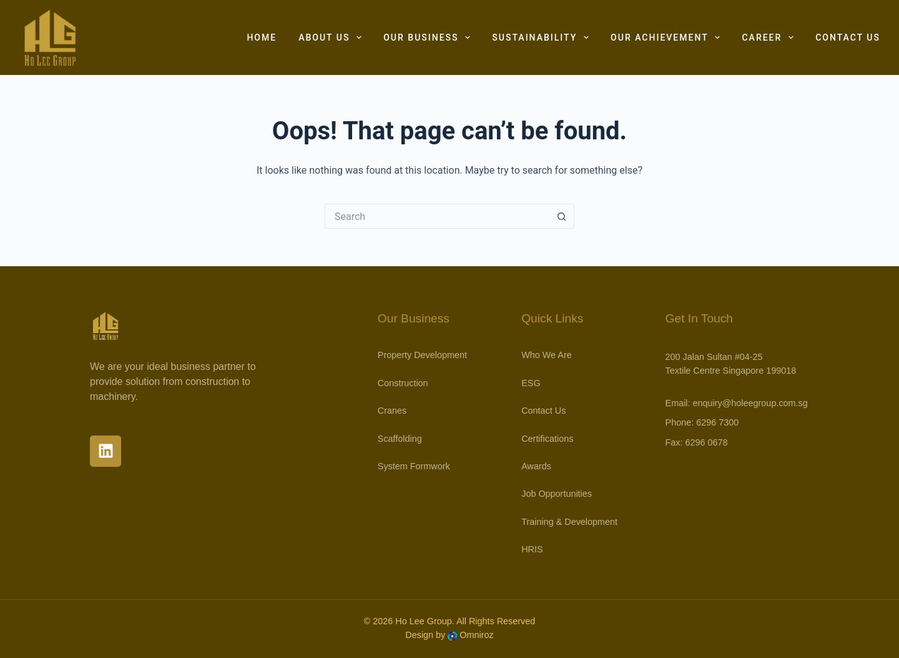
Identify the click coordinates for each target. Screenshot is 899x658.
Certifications (547, 438)
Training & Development (569, 521)
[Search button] (561, 216)
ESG (530, 383)
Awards (536, 466)
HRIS (532, 549)
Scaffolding (400, 438)
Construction (403, 383)
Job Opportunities (556, 493)
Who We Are (546, 355)
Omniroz (476, 635)
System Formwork (414, 466)
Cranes (392, 410)
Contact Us (847, 37)
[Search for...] (437, 216)
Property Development (422, 355)
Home (262, 37)
